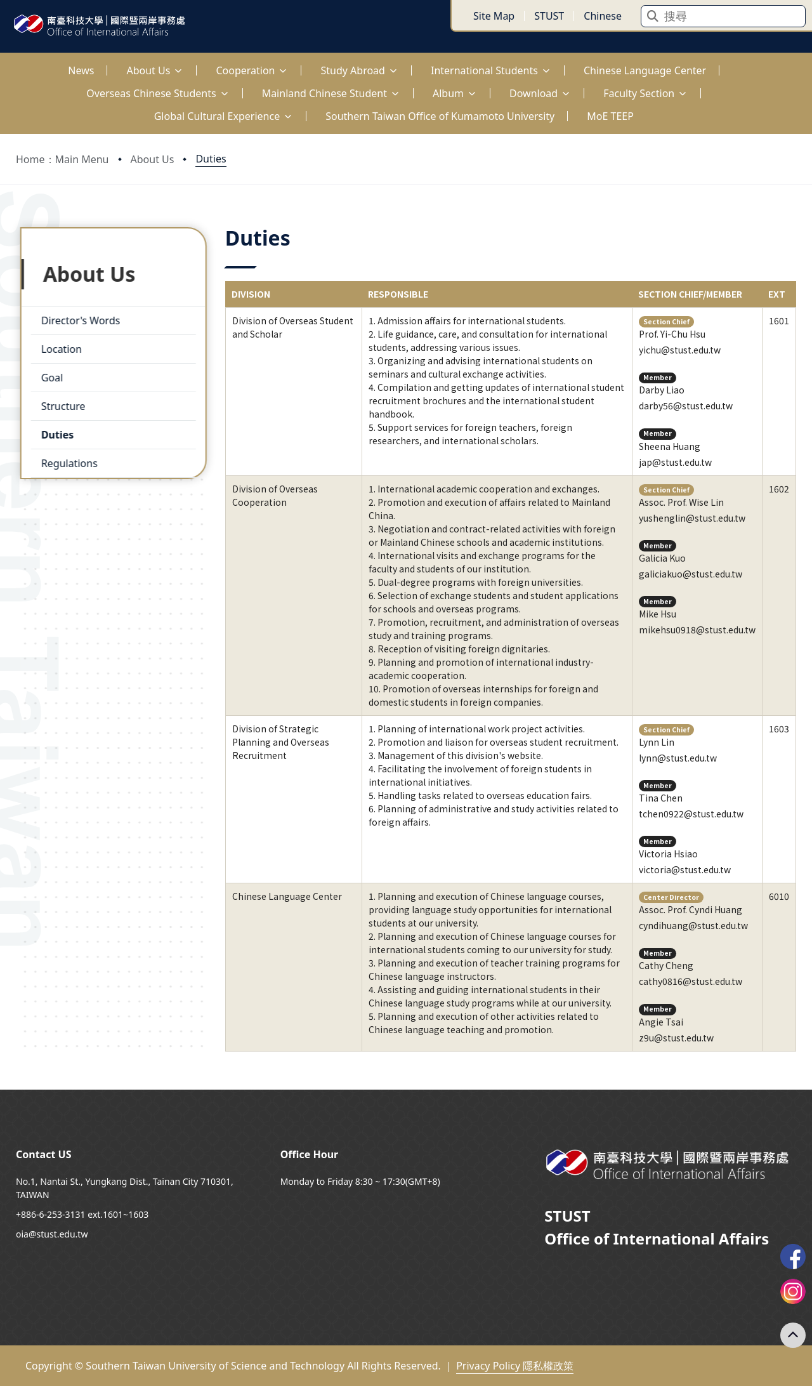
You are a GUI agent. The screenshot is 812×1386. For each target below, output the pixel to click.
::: (3, 63)
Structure (59, 402)
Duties (210, 159)
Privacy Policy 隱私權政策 (514, 1366)
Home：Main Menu (62, 159)
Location (57, 345)
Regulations (65, 459)
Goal (47, 373)
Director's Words (76, 316)
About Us (152, 159)
